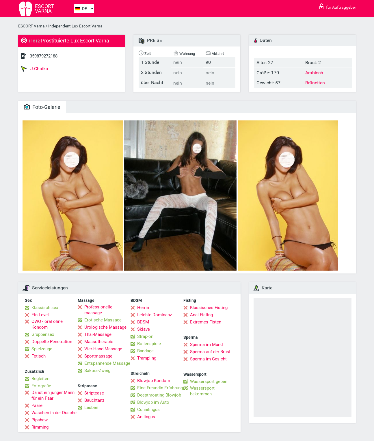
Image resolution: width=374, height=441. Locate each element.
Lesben (91, 407)
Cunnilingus (148, 409)
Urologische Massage (105, 327)
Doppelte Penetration (51, 341)
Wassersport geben (208, 381)
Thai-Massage (97, 334)
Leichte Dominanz (154, 314)
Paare (36, 405)
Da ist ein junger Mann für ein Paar (53, 395)
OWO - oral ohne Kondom (47, 324)
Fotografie (41, 385)
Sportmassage (98, 356)
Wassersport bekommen (202, 391)
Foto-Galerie (42, 107)
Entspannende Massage (107, 363)
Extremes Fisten (205, 322)
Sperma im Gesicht (208, 359)
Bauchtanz (94, 400)
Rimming (40, 427)
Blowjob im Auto (153, 402)
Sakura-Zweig (97, 370)
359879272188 (43, 56)
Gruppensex (42, 334)
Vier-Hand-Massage (103, 348)
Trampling (146, 358)
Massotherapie (98, 341)
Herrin (143, 307)
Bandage (145, 350)
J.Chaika (34, 69)
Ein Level (40, 314)
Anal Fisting (201, 314)
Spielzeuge (41, 348)
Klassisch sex (44, 307)
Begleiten (40, 378)
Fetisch (38, 356)
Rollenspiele (149, 343)
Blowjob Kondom (153, 380)
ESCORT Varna (31, 26)
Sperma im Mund (206, 344)
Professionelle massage (98, 309)
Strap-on (145, 336)
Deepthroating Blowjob (159, 395)
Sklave (143, 329)
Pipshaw (39, 420)
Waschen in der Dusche (54, 412)
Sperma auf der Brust (210, 351)
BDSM (143, 322)
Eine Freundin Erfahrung (160, 387)
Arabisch (314, 72)
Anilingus (146, 416)
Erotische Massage (103, 320)
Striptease (94, 393)
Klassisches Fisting (209, 307)
